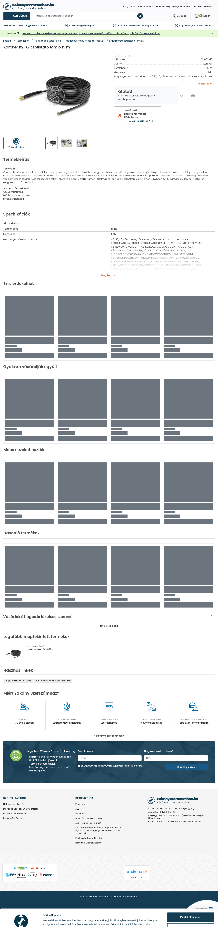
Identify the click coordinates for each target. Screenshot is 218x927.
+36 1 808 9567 (205, 6)
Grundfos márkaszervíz (15, 813)
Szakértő (74, 25)
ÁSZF (77, 809)
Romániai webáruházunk (88, 843)
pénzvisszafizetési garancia (143, 25)
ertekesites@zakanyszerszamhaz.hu (176, 6)
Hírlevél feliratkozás (13, 804)
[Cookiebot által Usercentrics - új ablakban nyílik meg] (21, 920)
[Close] (125, 4)
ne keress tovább (201, 25)
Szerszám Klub (146, 6)
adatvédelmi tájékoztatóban (114, 765)
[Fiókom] (179, 16)
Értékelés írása (109, 625)
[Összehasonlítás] (193, 95)
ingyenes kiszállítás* (37, 25)
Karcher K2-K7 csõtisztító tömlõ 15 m (40, 648)
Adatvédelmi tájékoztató (88, 818)
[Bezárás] (213, 33)
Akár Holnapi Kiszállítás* (88, 823)
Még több (107, 275)
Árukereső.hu (136, 877)
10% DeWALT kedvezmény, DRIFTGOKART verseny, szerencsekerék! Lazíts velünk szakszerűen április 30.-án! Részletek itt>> (91, 33)
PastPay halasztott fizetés (88, 838)
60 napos (122, 25)
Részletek (48, 920)
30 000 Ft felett (17, 25)
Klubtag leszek (186, 767)
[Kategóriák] (16, 16)
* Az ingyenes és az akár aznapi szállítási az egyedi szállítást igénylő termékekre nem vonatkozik (98, 830)
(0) (134, 56)
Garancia (80, 813)
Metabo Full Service (13, 818)
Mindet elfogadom (190, 900)
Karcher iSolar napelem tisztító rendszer (53, 680)
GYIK (133, 6)
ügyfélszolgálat (87, 25)
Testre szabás (191, 911)
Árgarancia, (185, 25)
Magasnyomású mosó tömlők (18, 680)
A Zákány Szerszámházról (109, 735)
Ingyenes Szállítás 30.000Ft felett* (21, 809)
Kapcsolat (80, 804)
